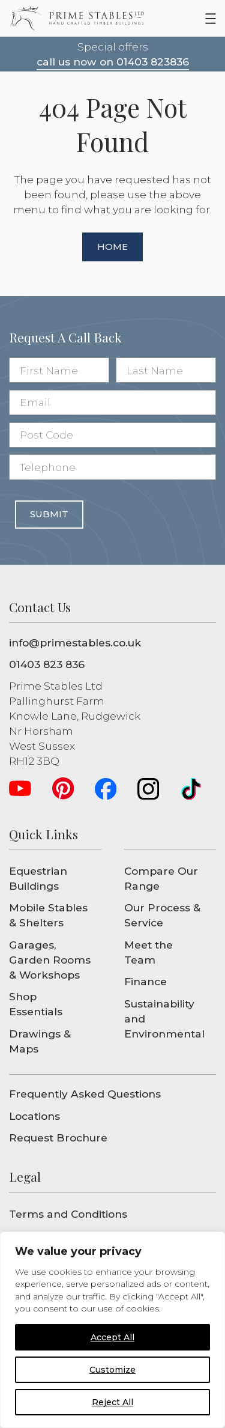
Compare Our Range (161, 878)
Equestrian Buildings (38, 878)
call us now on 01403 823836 (113, 61)
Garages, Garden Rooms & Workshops (50, 959)
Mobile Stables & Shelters (48, 915)
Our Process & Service (162, 915)
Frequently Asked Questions (85, 1093)
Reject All (112, 1402)
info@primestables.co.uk (75, 642)
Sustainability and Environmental (164, 1018)
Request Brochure (58, 1137)
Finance (145, 981)
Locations (34, 1116)
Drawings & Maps (40, 1041)
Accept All (112, 1337)
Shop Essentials (35, 1004)
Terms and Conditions (68, 1214)
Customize (112, 1369)
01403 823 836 (47, 664)
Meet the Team (148, 952)
